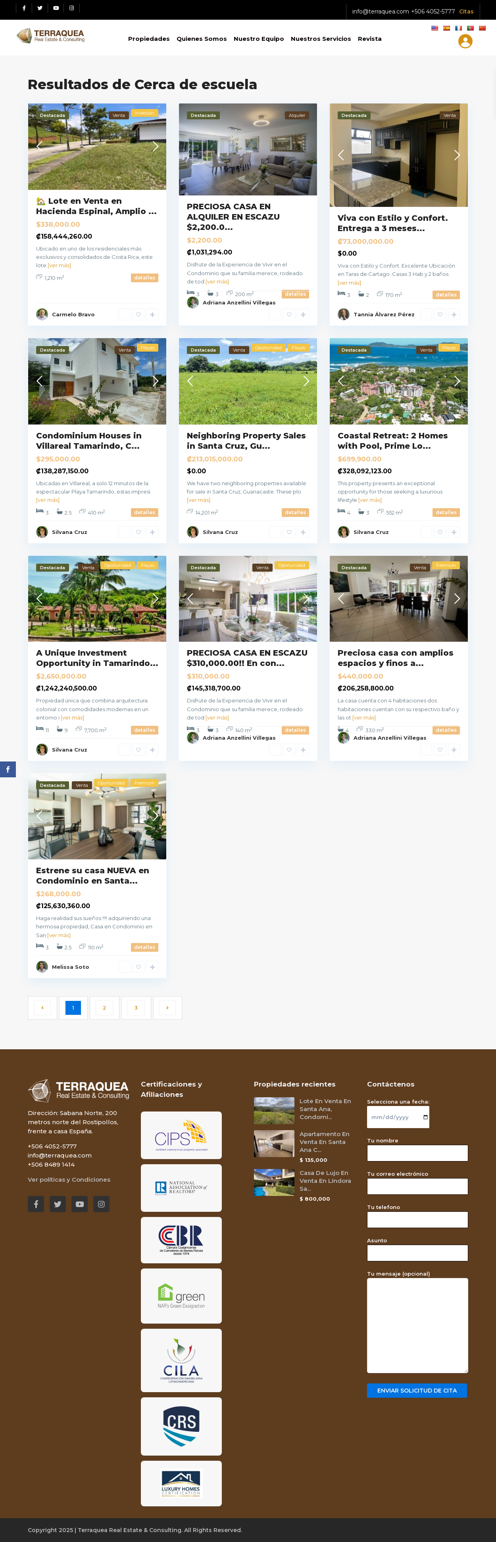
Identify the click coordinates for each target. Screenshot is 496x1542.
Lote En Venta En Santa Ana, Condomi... (325, 1109)
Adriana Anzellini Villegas (239, 302)
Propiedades (149, 38)
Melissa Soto (70, 967)
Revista (370, 38)
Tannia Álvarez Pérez (384, 314)
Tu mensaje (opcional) (417, 1322)
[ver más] (59, 265)
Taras (345, 323)
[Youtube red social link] (56, 8)
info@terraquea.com (380, 11)
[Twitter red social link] (40, 8)
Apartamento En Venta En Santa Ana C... (325, 1142)
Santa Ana (49, 975)
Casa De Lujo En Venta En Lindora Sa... (325, 1180)
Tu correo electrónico (417, 1180)
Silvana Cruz (69, 532)
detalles (144, 278)
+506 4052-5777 (433, 11)
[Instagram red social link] (72, 8)
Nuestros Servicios (321, 38)
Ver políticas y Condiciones (69, 1179)
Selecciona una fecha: (398, 1109)
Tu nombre (417, 1146)
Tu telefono (417, 1213)
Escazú (196, 323)
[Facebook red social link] (24, 8)
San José (221, 323)
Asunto (417, 1246)
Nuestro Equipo (259, 38)
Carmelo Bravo (73, 314)
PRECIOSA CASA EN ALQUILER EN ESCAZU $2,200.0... (233, 217)
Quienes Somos (202, 38)
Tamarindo (51, 541)
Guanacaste (86, 541)
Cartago (367, 323)
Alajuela (46, 323)
